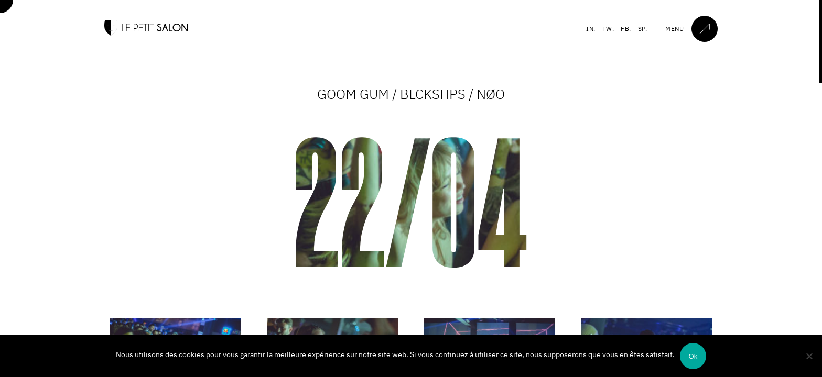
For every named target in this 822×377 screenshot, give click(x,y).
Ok (692, 356)
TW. (608, 28)
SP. (642, 28)
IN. (591, 28)
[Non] (809, 356)
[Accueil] (146, 33)
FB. (626, 28)
